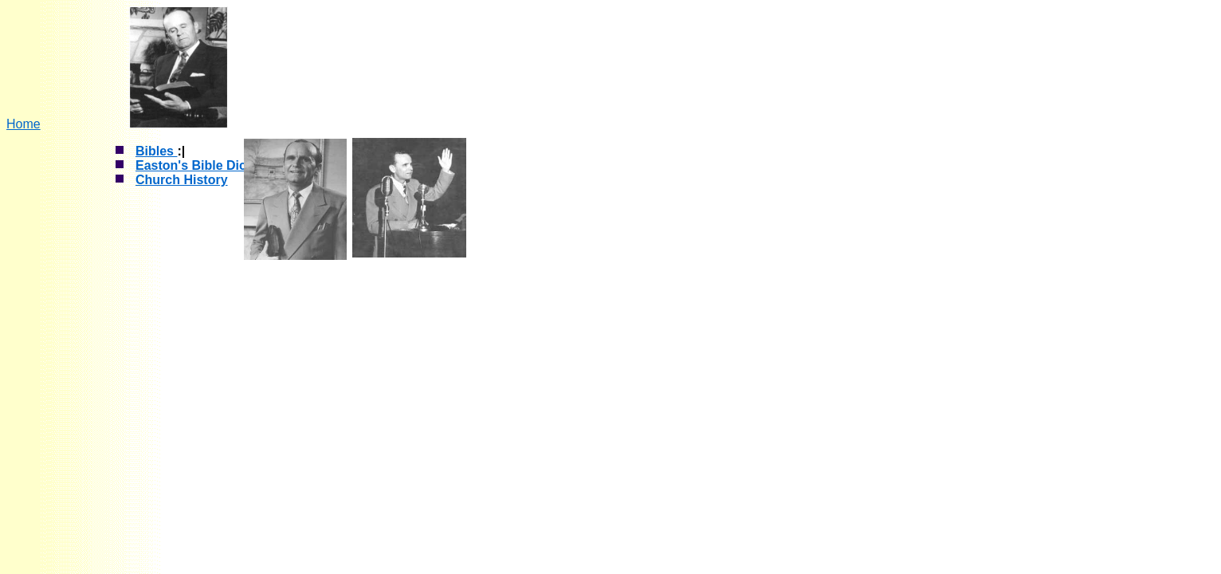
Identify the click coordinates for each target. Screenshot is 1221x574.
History (204, 180)
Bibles (156, 151)
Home (23, 124)
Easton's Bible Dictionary (212, 165)
